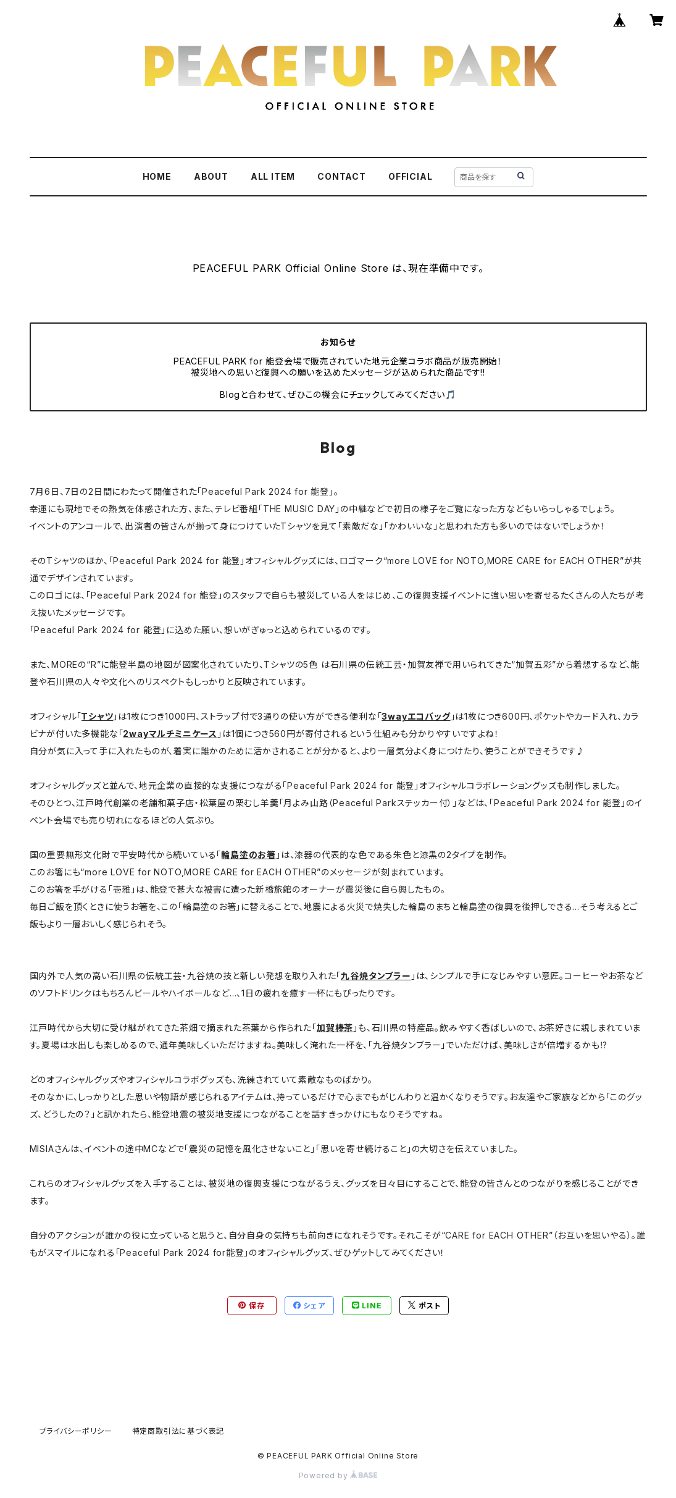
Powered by (338, 1475)
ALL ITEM (273, 176)
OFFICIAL (410, 176)
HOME (157, 176)
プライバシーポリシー (76, 1431)
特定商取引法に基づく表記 (178, 1431)
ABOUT (211, 176)
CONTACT (341, 176)
